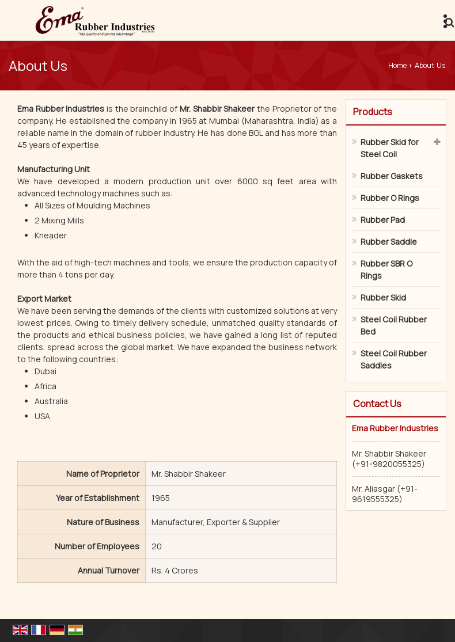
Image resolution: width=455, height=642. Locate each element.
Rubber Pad (383, 219)
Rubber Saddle (389, 241)
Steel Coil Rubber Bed (394, 325)
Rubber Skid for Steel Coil (390, 147)
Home (397, 65)
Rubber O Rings (390, 197)
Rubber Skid (383, 297)
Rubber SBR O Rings (386, 269)
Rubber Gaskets (392, 175)
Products (372, 111)
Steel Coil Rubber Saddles (394, 359)
